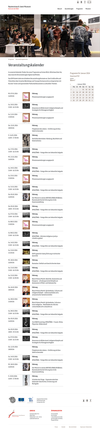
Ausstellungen (69, 9)
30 (86, 100)
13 (77, 95)
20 (77, 98)
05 (73, 92)
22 (83, 98)
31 (89, 100)
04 (92, 89)
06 (77, 92)
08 (83, 92)
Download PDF (75, 76)
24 (89, 98)
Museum (88, 9)
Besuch (60, 9)
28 (80, 100)
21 (80, 98)
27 (77, 100)
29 (83, 100)
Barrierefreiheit (72, 427)
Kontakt (63, 427)
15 (83, 95)
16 (86, 95)
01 (83, 89)
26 (73, 100)
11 (92, 92)
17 (89, 95)
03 (89, 89)
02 (86, 89)
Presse (56, 427)
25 (92, 98)
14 (80, 95)
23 (86, 98)
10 (89, 92)
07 (80, 92)
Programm (79, 9)
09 (86, 92)
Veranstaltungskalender (22, 59)
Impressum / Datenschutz (86, 427)
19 (73, 98)
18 (92, 95)
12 (73, 95)
